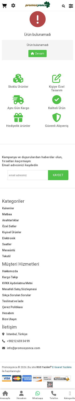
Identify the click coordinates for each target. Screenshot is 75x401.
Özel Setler (9, 226)
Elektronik (8, 238)
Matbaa (7, 214)
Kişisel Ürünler (11, 232)
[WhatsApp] (37, 395)
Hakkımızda (10, 271)
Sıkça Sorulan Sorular (16, 295)
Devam (37, 53)
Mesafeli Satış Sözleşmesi (19, 289)
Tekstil (6, 256)
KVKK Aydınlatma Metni (17, 283)
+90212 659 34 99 (16, 341)
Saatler (7, 244)
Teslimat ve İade (12, 301)
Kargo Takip (10, 277)
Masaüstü (8, 250)
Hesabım (8, 313)
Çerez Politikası (12, 307)
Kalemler (8, 208)
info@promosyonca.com (21, 348)
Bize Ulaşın (9, 319)
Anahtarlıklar (10, 220)
